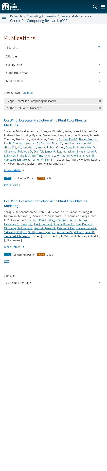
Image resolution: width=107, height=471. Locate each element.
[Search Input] (53, 47)
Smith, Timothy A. (39, 155)
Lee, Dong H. (68, 147)
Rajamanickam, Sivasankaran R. (77, 151)
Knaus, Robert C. (48, 147)
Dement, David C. (51, 143)
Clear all (28, 93)
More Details (14, 170)
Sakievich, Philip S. (15, 155)
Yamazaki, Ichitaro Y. (17, 159)
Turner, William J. (41, 159)
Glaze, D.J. (10, 147)
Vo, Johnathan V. (62, 155)
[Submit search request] (99, 47)
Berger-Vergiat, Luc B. (62, 220)
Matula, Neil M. (86, 147)
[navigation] (53, 282)
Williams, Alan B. (84, 155)
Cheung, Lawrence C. (26, 143)
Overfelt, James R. (45, 151)
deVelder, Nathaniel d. (78, 143)
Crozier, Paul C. (68, 139)
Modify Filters (19, 81)
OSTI (17, 184)
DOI (7, 184)
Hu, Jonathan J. (27, 147)
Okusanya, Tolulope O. (18, 151)
